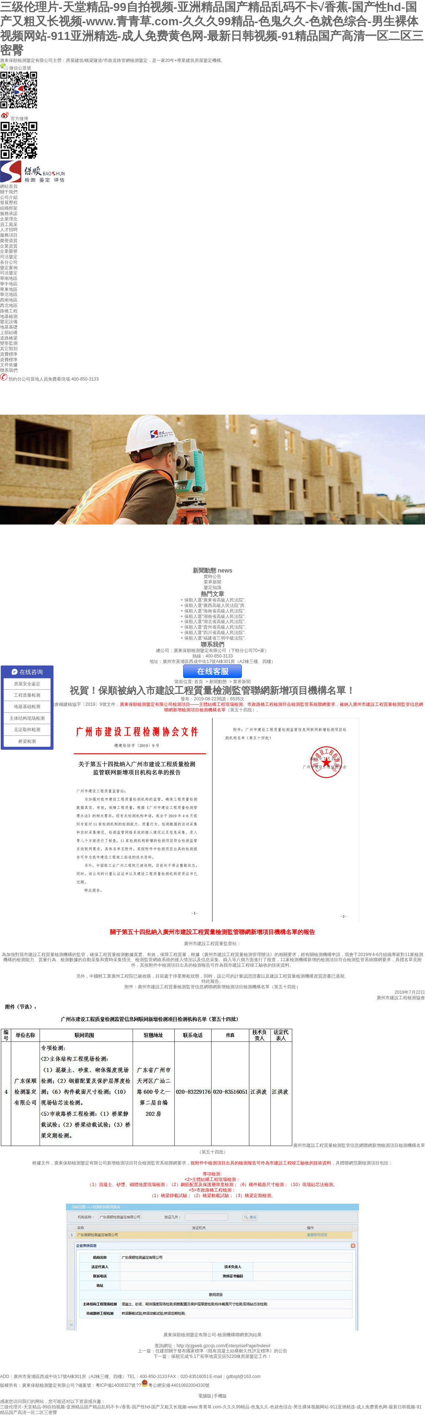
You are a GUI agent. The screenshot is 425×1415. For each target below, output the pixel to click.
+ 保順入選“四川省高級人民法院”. (212, 632)
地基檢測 (9, 316)
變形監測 (9, 343)
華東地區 (9, 289)
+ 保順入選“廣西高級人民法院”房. (212, 605)
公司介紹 (9, 197)
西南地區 (9, 300)
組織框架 (9, 208)
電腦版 (204, 1396)
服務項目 (9, 235)
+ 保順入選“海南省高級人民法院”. (212, 611)
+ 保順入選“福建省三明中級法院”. (212, 638)
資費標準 (9, 354)
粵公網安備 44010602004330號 (179, 1385)
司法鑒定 (9, 256)
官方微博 (212, 138)
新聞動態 (218, 681)
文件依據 (9, 364)
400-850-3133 (85, 379)
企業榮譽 (9, 251)
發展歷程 (9, 202)
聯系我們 (9, 370)
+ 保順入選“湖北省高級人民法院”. (212, 621)
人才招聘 (9, 229)
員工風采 (9, 224)
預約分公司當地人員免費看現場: (35, 379)
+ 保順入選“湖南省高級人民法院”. (212, 616)
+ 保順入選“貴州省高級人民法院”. (212, 627)
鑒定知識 (212, 587)
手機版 (220, 1396)
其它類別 (9, 348)
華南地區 (9, 278)
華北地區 (9, 294)
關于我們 (9, 192)
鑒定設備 (9, 321)
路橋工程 (9, 311)
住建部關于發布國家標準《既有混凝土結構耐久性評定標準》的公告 (221, 1350)
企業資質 (9, 246)
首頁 (198, 681)
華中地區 (9, 283)
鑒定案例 (9, 267)
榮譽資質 (9, 240)
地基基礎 (9, 327)
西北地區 (9, 305)
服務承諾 (9, 213)
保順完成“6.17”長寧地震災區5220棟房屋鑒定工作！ (221, 1356)
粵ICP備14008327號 (116, 1385)
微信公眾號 (212, 88)
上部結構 (9, 332)
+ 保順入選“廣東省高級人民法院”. (212, 600)
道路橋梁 (9, 338)
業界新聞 (212, 582)
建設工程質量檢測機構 (50, 954)
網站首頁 (9, 186)
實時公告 (212, 576)
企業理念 (9, 219)
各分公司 (9, 262)
